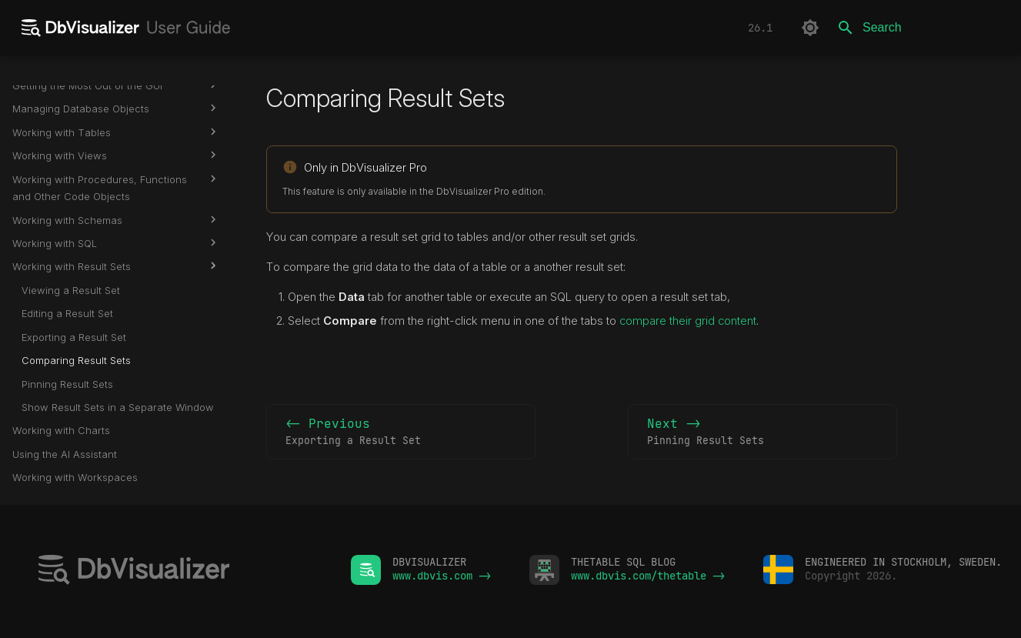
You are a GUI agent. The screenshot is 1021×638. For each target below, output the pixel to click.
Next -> (762, 432)
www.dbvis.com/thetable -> (648, 576)
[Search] (919, 28)
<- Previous (400, 432)
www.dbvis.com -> (441, 576)
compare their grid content (687, 321)
